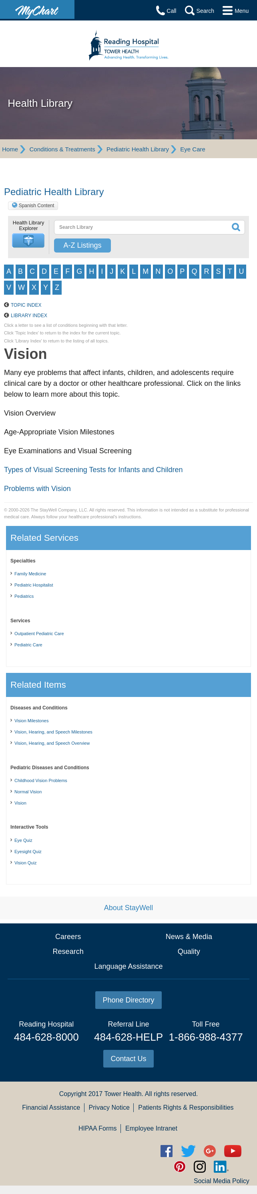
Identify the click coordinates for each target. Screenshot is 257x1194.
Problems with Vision (37, 489)
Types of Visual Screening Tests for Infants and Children (93, 470)
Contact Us (128, 1059)
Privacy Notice (109, 1107)
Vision (20, 803)
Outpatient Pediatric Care (39, 633)
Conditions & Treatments (62, 149)
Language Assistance (128, 966)
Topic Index (26, 305)
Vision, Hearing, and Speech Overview (52, 743)
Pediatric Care (28, 644)
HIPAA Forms (97, 1128)
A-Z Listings (82, 245)
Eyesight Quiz (28, 851)
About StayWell (128, 908)
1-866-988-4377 (206, 1037)
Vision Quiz (25, 862)
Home (10, 149)
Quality (189, 951)
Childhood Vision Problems (40, 780)
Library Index (29, 315)
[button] (28, 240)
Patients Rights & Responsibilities (185, 1107)
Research (68, 951)
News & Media (189, 937)
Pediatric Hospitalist (33, 585)
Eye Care (192, 149)
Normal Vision (28, 791)
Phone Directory (128, 1000)
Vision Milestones (31, 720)
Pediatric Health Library (137, 149)
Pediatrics (24, 596)
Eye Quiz (23, 840)
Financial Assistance (51, 1107)
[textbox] (130, 227)
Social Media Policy (221, 1181)
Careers (68, 937)
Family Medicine (30, 573)
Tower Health (122, 1093)
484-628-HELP (128, 1037)
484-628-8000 (46, 1037)
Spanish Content (36, 205)
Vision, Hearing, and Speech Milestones (53, 731)
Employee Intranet (151, 1128)
